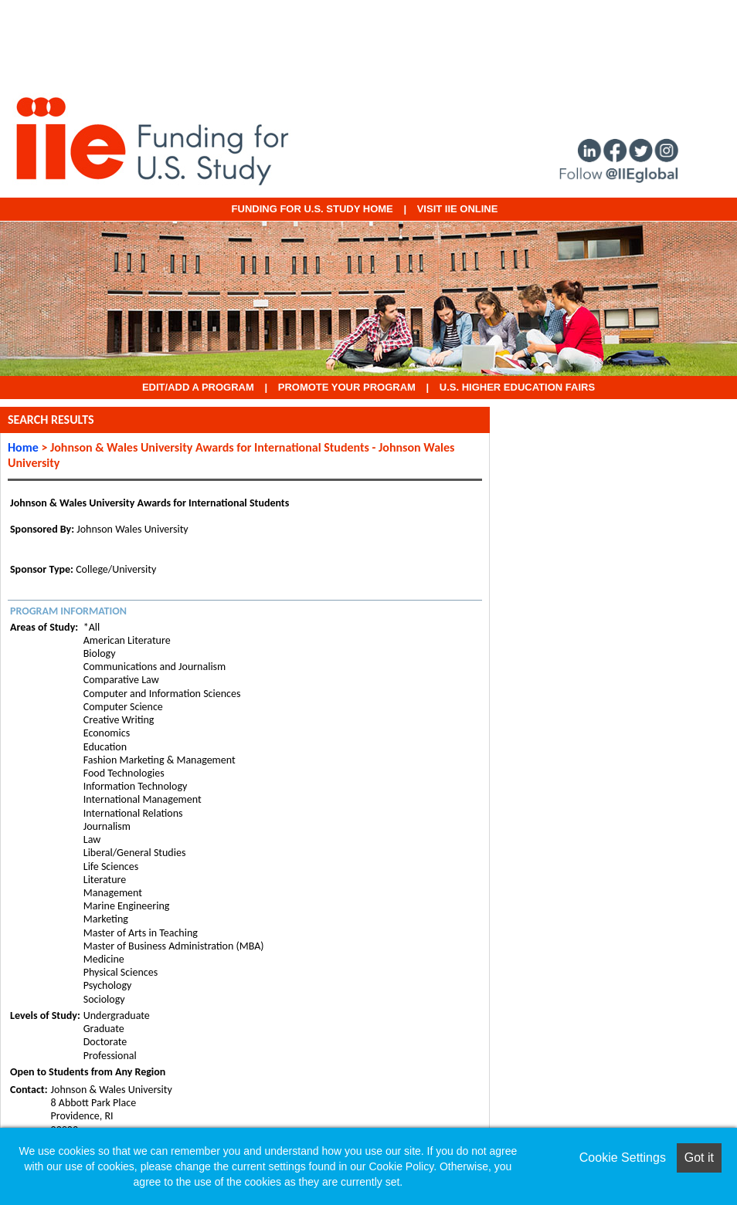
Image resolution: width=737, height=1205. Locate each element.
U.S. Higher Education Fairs (517, 387)
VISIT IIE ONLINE (457, 209)
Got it (699, 1157)
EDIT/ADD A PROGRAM (198, 387)
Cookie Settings (622, 1157)
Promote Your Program (347, 387)
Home (23, 447)
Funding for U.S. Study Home (312, 209)
